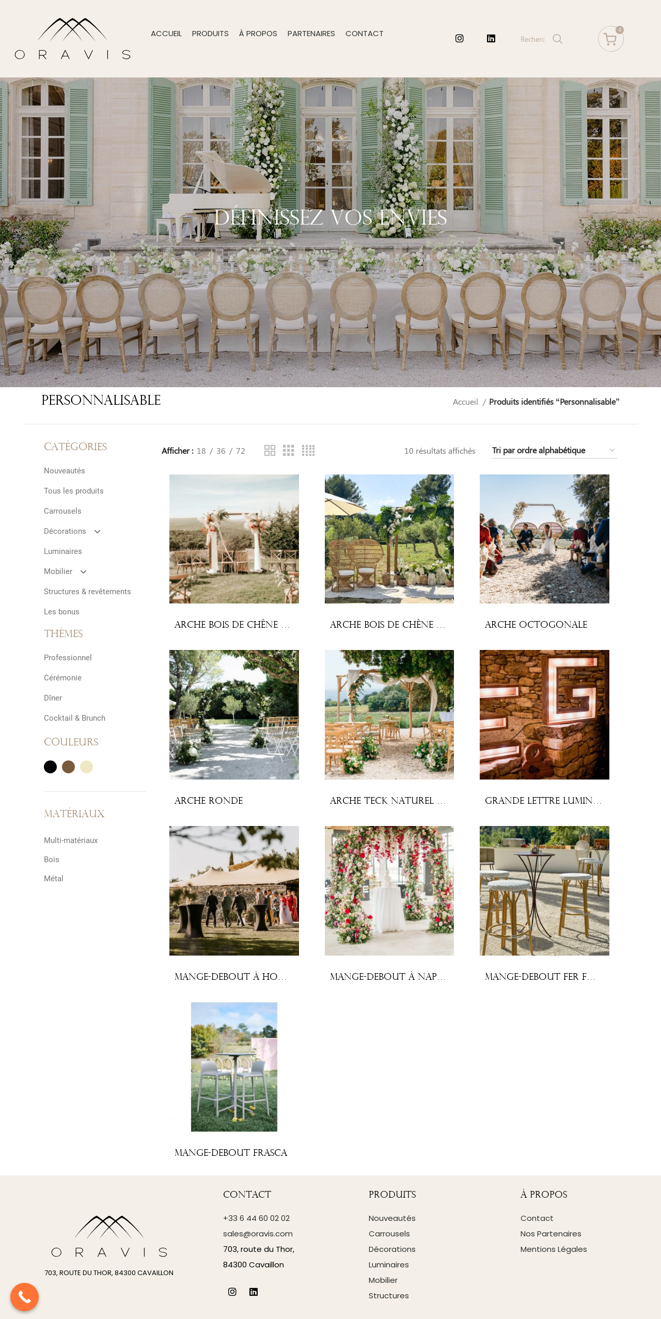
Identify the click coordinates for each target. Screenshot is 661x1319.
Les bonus (62, 611)
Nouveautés (64, 470)
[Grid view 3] (288, 450)
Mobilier (70, 571)
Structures (389, 1295)
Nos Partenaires (551, 1233)
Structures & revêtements (87, 591)
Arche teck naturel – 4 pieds (403, 801)
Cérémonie (63, 677)
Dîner (53, 698)
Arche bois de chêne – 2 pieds (248, 625)
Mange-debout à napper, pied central (426, 977)
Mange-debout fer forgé (549, 977)
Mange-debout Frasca (231, 1153)
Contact (537, 1218)
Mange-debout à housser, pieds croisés (273, 977)
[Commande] (554, 450)
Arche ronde (209, 801)
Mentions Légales (554, 1249)
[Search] (541, 39)
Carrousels (63, 511)
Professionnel (68, 657)
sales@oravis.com (258, 1233)
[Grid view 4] (308, 450)
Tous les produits (74, 491)
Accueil (466, 401)
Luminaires (63, 551)
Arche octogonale (536, 625)
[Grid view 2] (270, 450)
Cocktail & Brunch (74, 718)
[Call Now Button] (24, 1297)
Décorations (76, 531)
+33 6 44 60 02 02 (256, 1218)
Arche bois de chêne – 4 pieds (403, 625)
